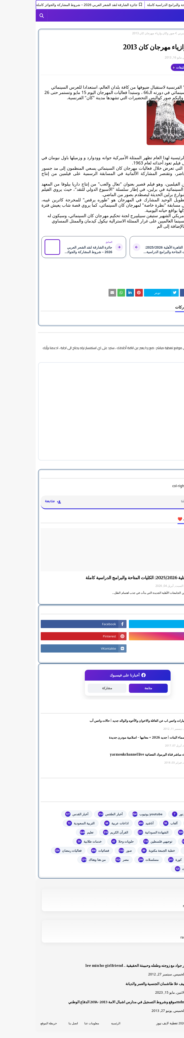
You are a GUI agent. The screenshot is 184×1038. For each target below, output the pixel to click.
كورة (139, 859)
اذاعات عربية (81, 823)
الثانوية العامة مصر (158, 832)
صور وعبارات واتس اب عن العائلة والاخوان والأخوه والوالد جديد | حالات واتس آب (106, 721)
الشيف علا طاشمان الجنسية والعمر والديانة (122, 984)
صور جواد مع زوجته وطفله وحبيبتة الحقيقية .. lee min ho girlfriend (102, 965)
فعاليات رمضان (32, 850)
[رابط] (92, 122)
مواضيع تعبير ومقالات (156, 868)
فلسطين (164, 859)
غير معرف (169, 57)
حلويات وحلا (86, 841)
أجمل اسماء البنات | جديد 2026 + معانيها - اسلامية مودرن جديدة (115, 737)
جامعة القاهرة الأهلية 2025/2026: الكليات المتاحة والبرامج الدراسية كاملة (114, 577)
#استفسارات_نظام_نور (155, 814)
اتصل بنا (37, 1023)
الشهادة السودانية (117, 832)
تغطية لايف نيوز (131, 1023)
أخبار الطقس (74, 814)
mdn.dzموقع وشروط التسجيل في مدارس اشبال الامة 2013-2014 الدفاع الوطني (93, 1002)
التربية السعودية (45, 823)
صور (89, 850)
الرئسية (80, 1023)
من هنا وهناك (58, 859)
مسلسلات (113, 859)
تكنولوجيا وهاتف (160, 841)
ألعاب (134, 823)
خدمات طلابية (53, 841)
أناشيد (110, 823)
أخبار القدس (41, 814)
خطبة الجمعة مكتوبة (122, 850)
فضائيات (64, 850)
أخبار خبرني (149, 33)
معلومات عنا (56, 1023)
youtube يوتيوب (112, 814)
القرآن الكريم (79, 832)
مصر (86, 859)
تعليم (51, 832)
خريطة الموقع (13, 1023)
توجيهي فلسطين (122, 841)
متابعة (112, 688)
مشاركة (71, 688)
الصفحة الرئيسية (169, 33)
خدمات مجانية (161, 850)
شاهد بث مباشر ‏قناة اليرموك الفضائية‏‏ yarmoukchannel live (116, 754)
